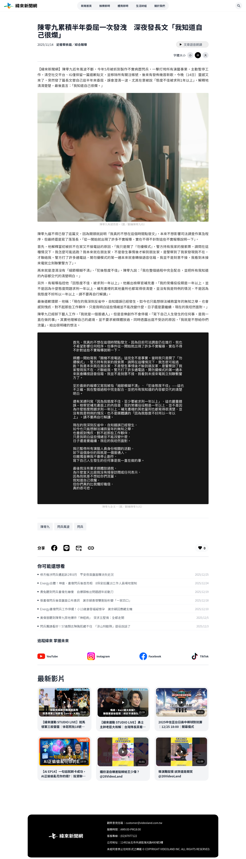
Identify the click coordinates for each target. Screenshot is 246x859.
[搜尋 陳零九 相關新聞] (45, 526)
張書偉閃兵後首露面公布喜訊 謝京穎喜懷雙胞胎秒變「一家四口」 (84, 600)
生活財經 (141, 6)
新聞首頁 (86, 6)
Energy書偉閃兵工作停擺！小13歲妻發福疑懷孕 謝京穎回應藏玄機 (84, 609)
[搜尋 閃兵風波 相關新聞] (63, 526)
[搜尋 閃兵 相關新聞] (80, 526)
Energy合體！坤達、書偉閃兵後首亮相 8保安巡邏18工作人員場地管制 (87, 583)
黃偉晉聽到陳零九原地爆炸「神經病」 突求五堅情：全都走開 (80, 617)
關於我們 (159, 6)
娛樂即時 (104, 6)
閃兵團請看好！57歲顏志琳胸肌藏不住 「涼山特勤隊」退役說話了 (83, 626)
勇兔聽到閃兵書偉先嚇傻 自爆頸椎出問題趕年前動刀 (75, 591)
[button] (190, 55)
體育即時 (123, 6)
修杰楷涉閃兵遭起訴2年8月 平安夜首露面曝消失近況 (75, 574)
